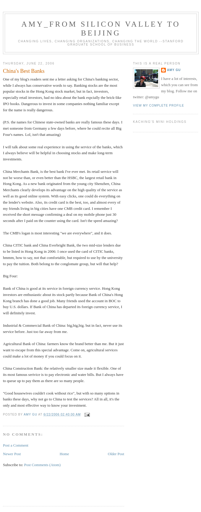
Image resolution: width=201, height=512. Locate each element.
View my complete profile (158, 105)
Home (64, 454)
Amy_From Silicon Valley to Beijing (100, 28)
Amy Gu (174, 70)
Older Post (116, 454)
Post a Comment (15, 445)
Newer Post (12, 454)
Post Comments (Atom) (42, 465)
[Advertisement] (72, 490)
